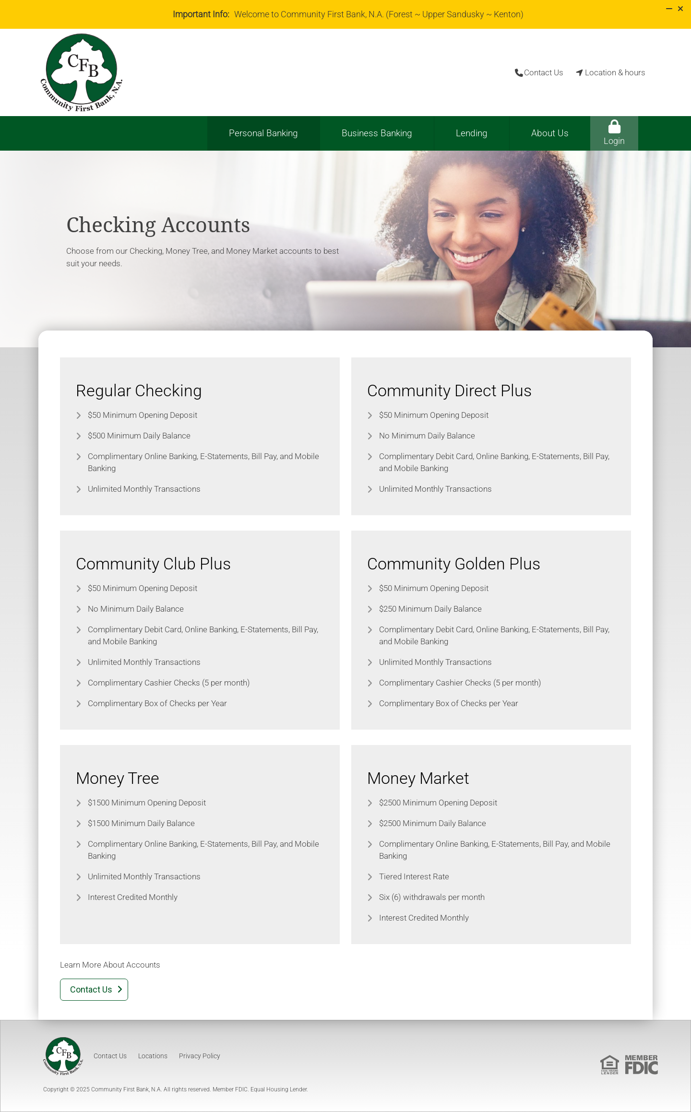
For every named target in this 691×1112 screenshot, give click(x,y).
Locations (152, 1056)
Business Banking (377, 133)
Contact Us (110, 1056)
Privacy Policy (199, 1056)
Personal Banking (263, 133)
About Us (550, 133)
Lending (472, 133)
